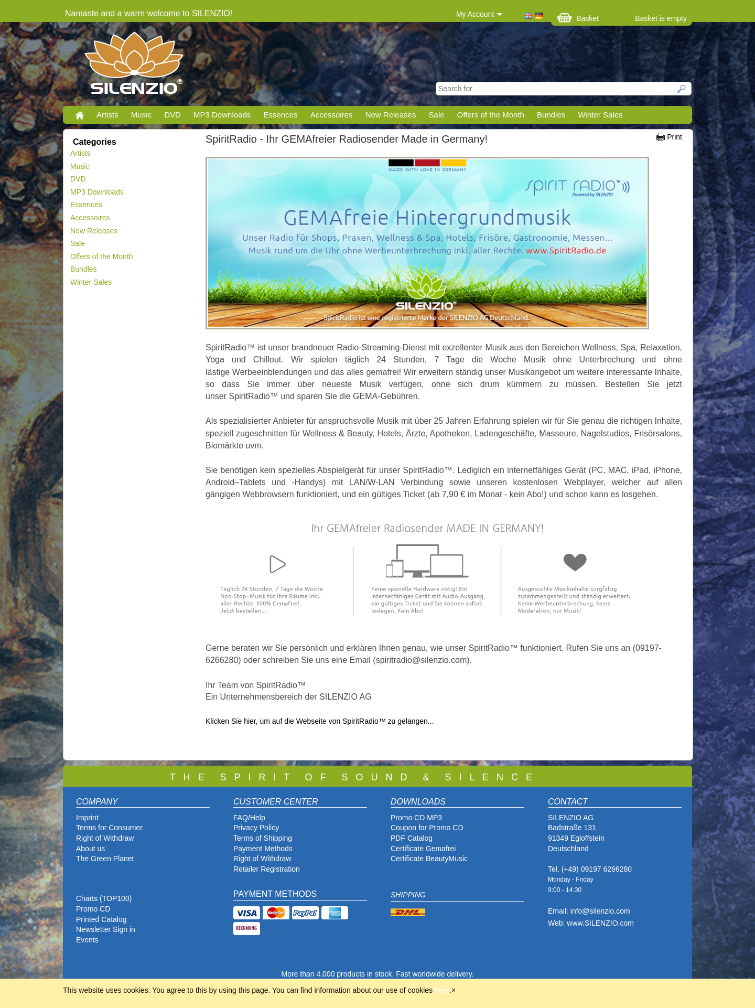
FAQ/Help (249, 817)
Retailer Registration (266, 869)
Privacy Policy (256, 827)
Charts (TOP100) (104, 898)
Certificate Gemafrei (423, 848)
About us (90, 848)
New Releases (390, 114)
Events (87, 940)
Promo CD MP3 (416, 817)
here (442, 990)
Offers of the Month (490, 114)
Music (141, 114)
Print (674, 137)
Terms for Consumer (109, 827)
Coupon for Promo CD (427, 827)
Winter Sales (600, 114)
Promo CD (93, 909)
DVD (172, 114)
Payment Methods (263, 848)
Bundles (551, 114)
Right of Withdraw (105, 838)
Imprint (87, 817)
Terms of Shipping (262, 838)
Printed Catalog (101, 919)
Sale (437, 114)
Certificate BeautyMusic (429, 858)
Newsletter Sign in (105, 929)
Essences (280, 114)
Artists (107, 114)
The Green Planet (105, 858)
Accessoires (331, 114)
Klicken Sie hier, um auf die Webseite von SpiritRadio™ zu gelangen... (321, 721)
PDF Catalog (412, 838)
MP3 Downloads (222, 114)
